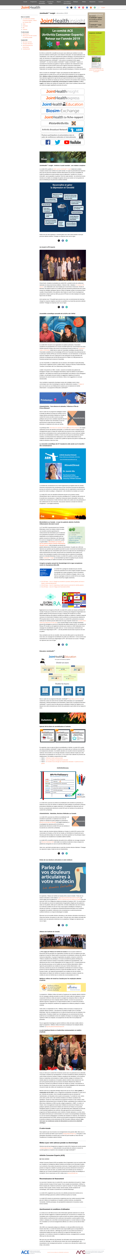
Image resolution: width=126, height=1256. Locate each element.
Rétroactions (26, 34)
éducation (93, 35)
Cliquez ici (81, 384)
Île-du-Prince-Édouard (74, 427)
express (93, 46)
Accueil (25, 1)
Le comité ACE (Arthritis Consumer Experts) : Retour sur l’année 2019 (30, 20)
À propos (101, 1)
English (103, 7)
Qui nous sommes (27, 42)
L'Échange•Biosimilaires (42, 2)
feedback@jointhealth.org (69, 1133)
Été (23, 27)
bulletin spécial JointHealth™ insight (62, 169)
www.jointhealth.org (72, 1173)
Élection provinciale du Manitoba (48, 822)
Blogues (59, 1)
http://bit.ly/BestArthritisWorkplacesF (55, 1026)
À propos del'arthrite (50, 2)
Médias (84, 1)
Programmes (33, 1)
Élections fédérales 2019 (48, 842)
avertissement (66, 1252)
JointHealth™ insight (48, 557)
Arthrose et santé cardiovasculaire (54, 758)
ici (46, 503)
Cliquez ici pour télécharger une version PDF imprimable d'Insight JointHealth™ (96, 69)
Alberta (64, 427)
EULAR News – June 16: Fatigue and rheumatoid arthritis (55, 587)
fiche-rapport (94, 47)
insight (92, 44)
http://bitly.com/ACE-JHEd (75, 699)
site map (51, 1252)
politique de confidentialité (58, 1252)
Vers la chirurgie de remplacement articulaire (57, 760)
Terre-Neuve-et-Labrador (56, 427)
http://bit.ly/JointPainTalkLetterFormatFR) (69, 897)
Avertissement (26, 49)
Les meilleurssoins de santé (67, 2)
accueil (48, 1252)
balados (93, 49)
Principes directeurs (28, 43)
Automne (25, 29)
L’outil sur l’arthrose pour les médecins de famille (69, 899)
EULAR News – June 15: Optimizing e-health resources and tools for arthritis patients (62, 585)
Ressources (92, 1)
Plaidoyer (75, 1)
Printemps (25, 26)
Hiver (24, 24)
